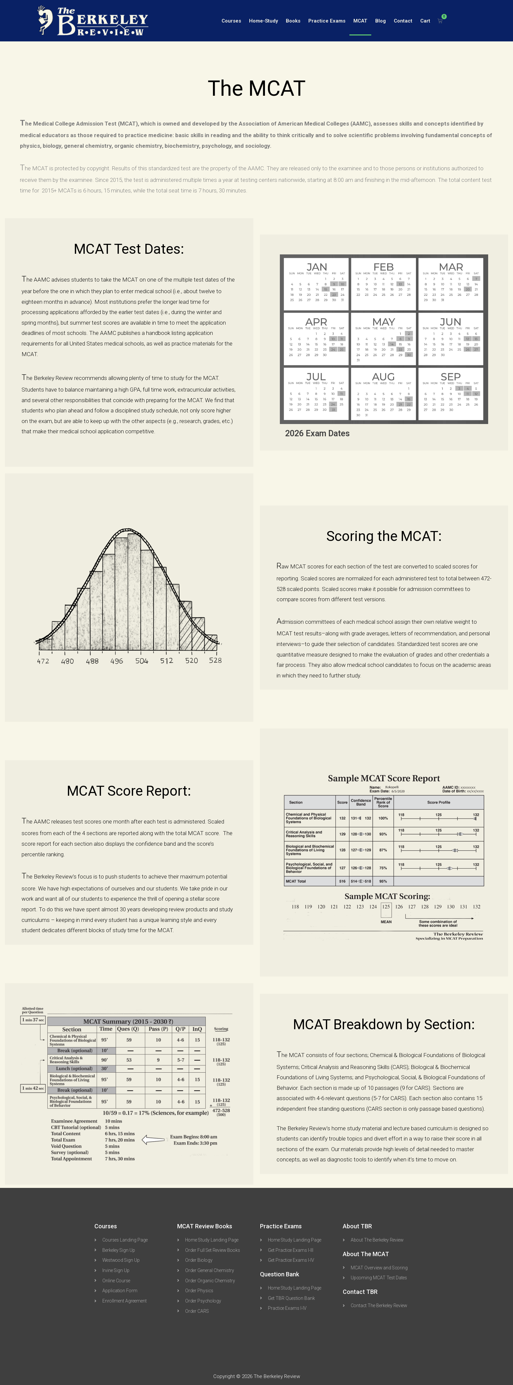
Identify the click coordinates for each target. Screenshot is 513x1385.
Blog (380, 21)
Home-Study (263, 21)
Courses (231, 21)
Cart (425, 21)
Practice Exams (326, 21)
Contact (403, 21)
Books (293, 21)
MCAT (360, 21)
